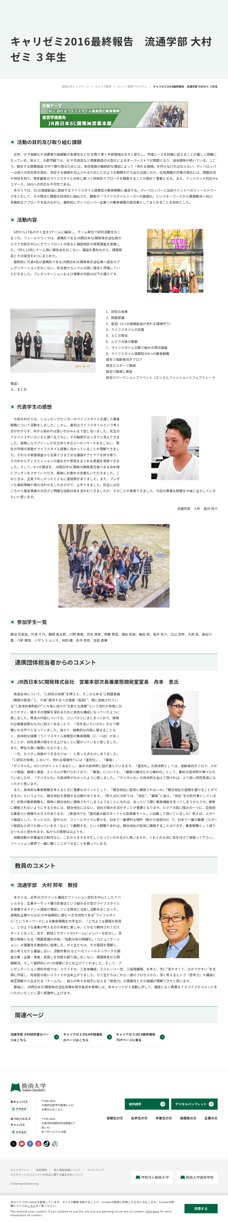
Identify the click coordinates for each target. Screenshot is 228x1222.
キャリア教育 (103, 86)
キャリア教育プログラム (132, 86)
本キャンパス (19, 1102)
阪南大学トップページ (75, 86)
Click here (152, 1211)
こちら (31, 1206)
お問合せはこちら (52, 1109)
